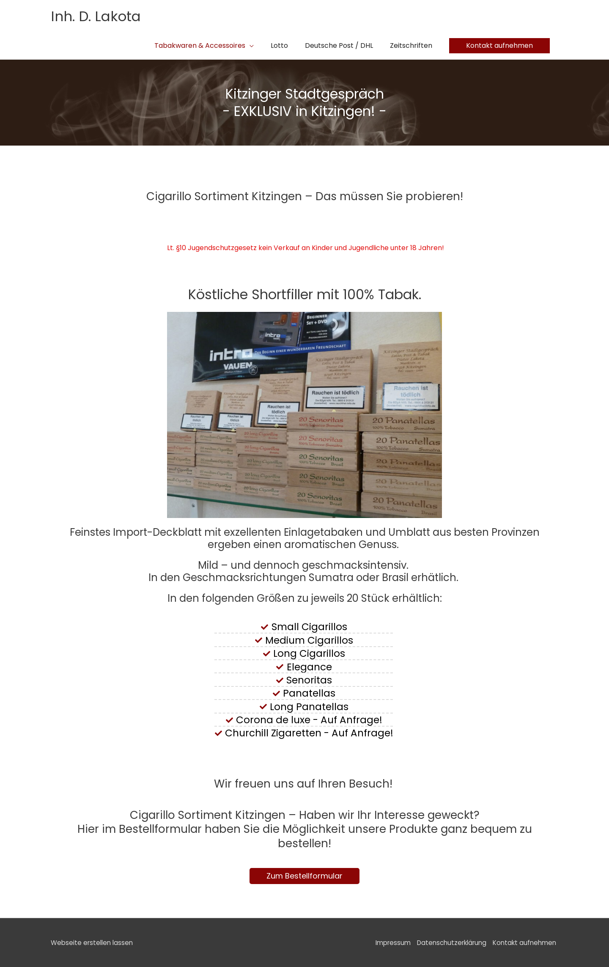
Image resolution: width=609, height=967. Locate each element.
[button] (499, 45)
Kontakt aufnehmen (524, 942)
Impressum (384, 942)
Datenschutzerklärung (447, 942)
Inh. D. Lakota (99, 16)
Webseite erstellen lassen (94, 942)
